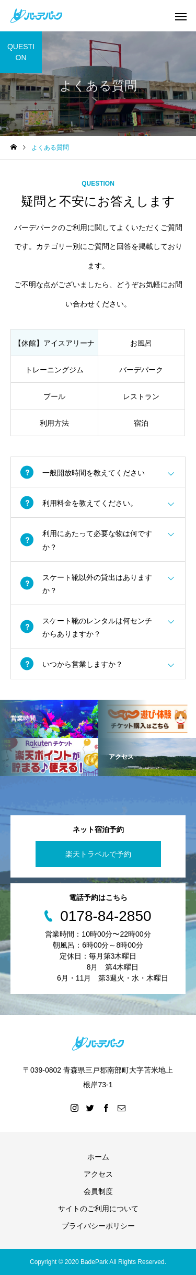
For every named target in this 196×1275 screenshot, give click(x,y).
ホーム (98, 1157)
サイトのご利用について (98, 1208)
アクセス (98, 1174)
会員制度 (98, 1191)
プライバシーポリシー (98, 1226)
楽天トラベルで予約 (98, 854)
